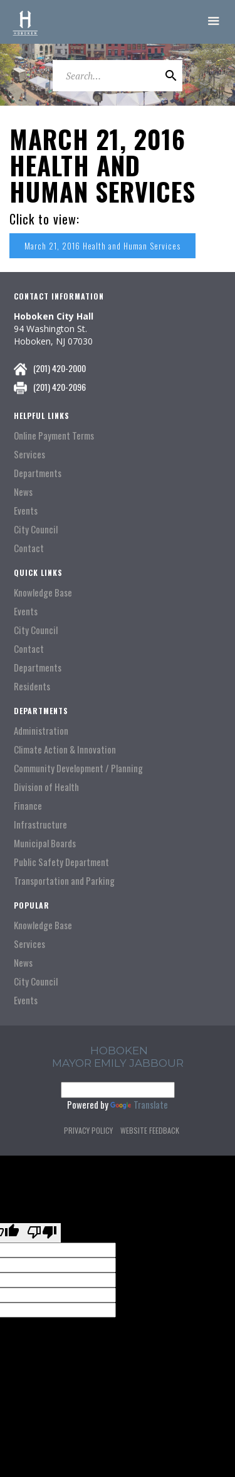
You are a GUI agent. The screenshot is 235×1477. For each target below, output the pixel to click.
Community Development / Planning (78, 768)
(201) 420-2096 (59, 386)
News (23, 491)
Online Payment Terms (54, 435)
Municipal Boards (45, 843)
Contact (29, 548)
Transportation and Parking (64, 880)
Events (26, 510)
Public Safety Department (61, 862)
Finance (28, 805)
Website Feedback (149, 1130)
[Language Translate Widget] (118, 1090)
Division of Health (46, 787)
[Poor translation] (42, 1233)
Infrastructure (40, 824)
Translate (139, 1104)
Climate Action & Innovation (65, 749)
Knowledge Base (43, 592)
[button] (213, 22)
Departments (37, 473)
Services (29, 454)
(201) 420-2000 (59, 368)
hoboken (119, 1050)
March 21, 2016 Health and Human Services (102, 245)
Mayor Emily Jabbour (118, 1063)
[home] (25, 22)
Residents (32, 686)
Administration (41, 730)
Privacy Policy (88, 1130)
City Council (36, 529)
